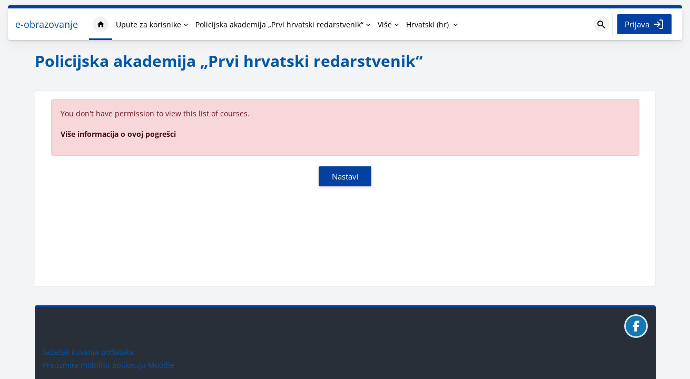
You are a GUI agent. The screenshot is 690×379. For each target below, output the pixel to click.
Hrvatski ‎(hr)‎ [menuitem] (427, 24)
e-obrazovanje (46, 24)
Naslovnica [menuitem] (100, 24)
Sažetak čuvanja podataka (88, 352)
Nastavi (345, 176)
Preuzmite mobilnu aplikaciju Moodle (108, 365)
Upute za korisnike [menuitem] (148, 24)
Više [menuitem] (385, 24)
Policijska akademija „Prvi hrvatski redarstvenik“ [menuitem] (279, 24)
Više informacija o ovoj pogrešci (118, 134)
